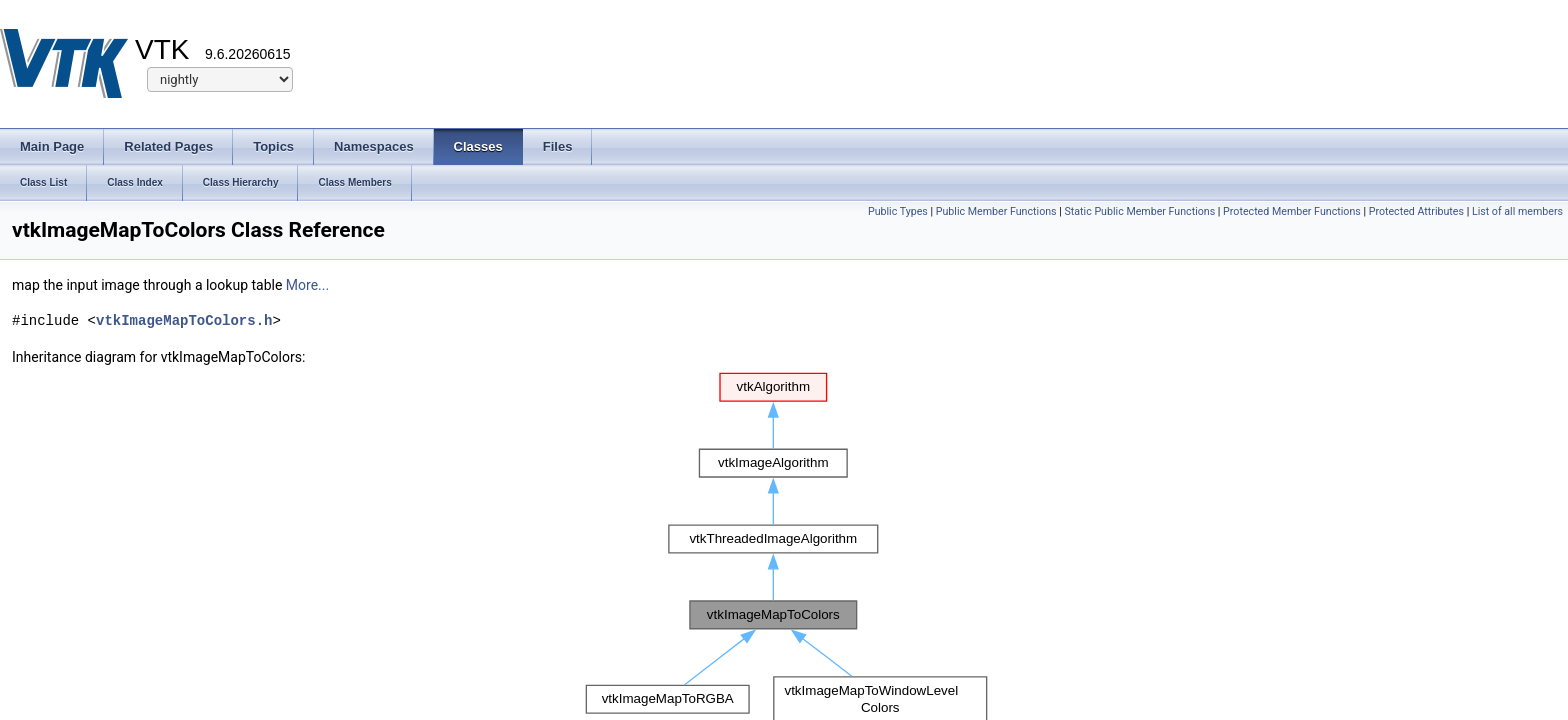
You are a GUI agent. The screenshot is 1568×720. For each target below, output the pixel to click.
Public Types (898, 211)
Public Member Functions (996, 211)
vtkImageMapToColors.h (184, 320)
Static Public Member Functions (1139, 211)
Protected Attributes (1416, 211)
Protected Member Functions (1292, 211)
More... (307, 285)
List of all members (1517, 211)
